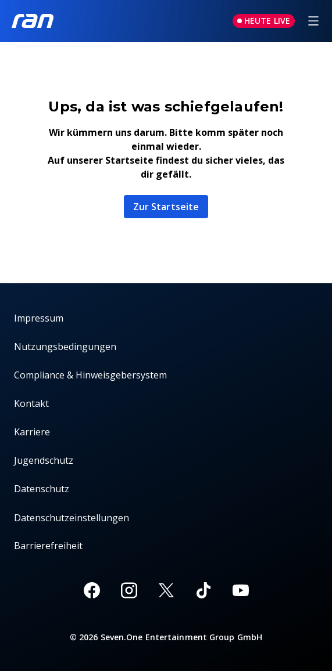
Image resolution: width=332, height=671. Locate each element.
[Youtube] (240, 590)
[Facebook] (92, 590)
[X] (166, 590)
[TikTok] (203, 590)
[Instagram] (129, 590)
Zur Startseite (166, 206)
